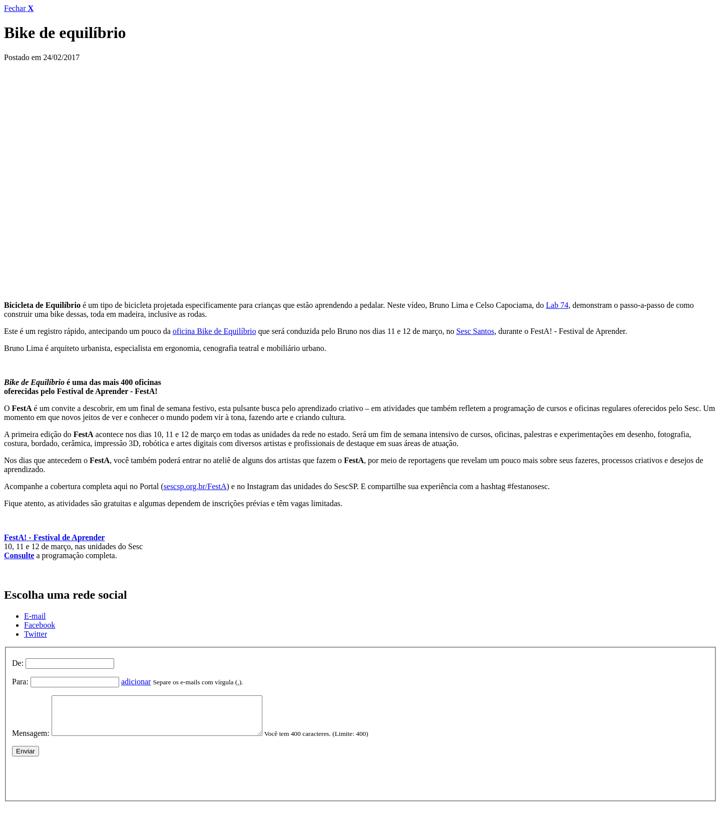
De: (18, 663)
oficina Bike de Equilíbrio (214, 331)
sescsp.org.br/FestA (195, 486)
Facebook (39, 625)
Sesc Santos (475, 331)
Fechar (19, 8)
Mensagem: (31, 740)
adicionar (136, 681)
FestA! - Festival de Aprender (54, 537)
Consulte (19, 555)
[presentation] (88, 783)
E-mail (35, 616)
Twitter (35, 634)
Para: (20, 681)
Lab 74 (557, 305)
